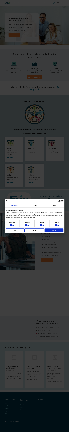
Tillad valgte (34, 230)
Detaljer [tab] (34, 205)
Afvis (15, 230)
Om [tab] (54, 205)
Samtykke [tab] (14, 205)
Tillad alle (54, 230)
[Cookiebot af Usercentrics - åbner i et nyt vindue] (57, 201)
